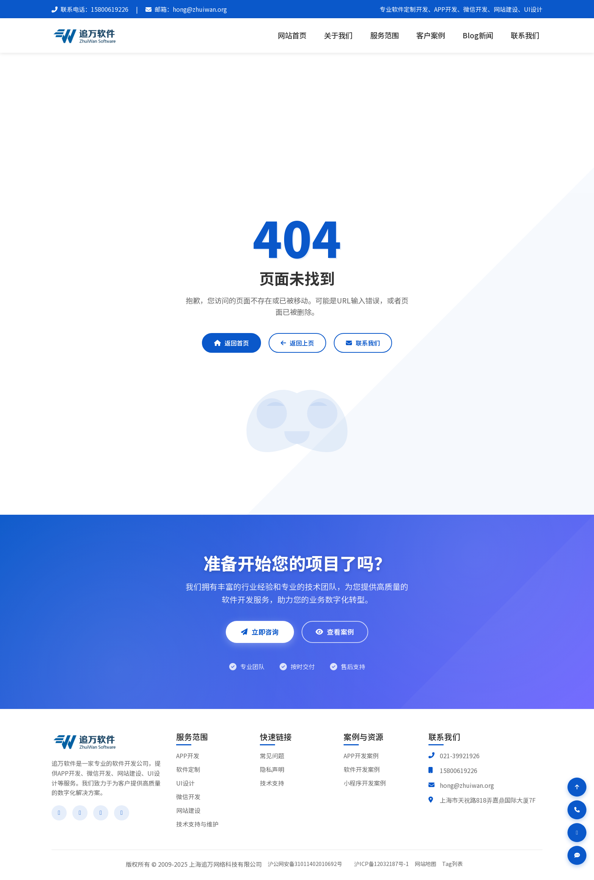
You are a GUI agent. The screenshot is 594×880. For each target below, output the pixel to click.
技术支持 (272, 782)
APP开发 (187, 755)
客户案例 (430, 35)
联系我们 (525, 35)
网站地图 (425, 863)
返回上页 (297, 342)
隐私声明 (272, 769)
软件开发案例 (362, 769)
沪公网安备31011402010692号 (305, 863)
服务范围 (384, 35)
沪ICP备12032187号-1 (381, 863)
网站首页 (292, 35)
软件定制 (188, 769)
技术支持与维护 (197, 823)
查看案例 (335, 631)
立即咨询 (260, 631)
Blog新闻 (478, 35)
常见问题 (272, 755)
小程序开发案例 (365, 782)
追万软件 (271, 102)
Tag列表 (452, 863)
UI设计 (185, 782)
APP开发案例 (361, 755)
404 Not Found (313, 102)
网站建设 (188, 810)
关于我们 (338, 35)
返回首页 (231, 342)
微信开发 (188, 796)
